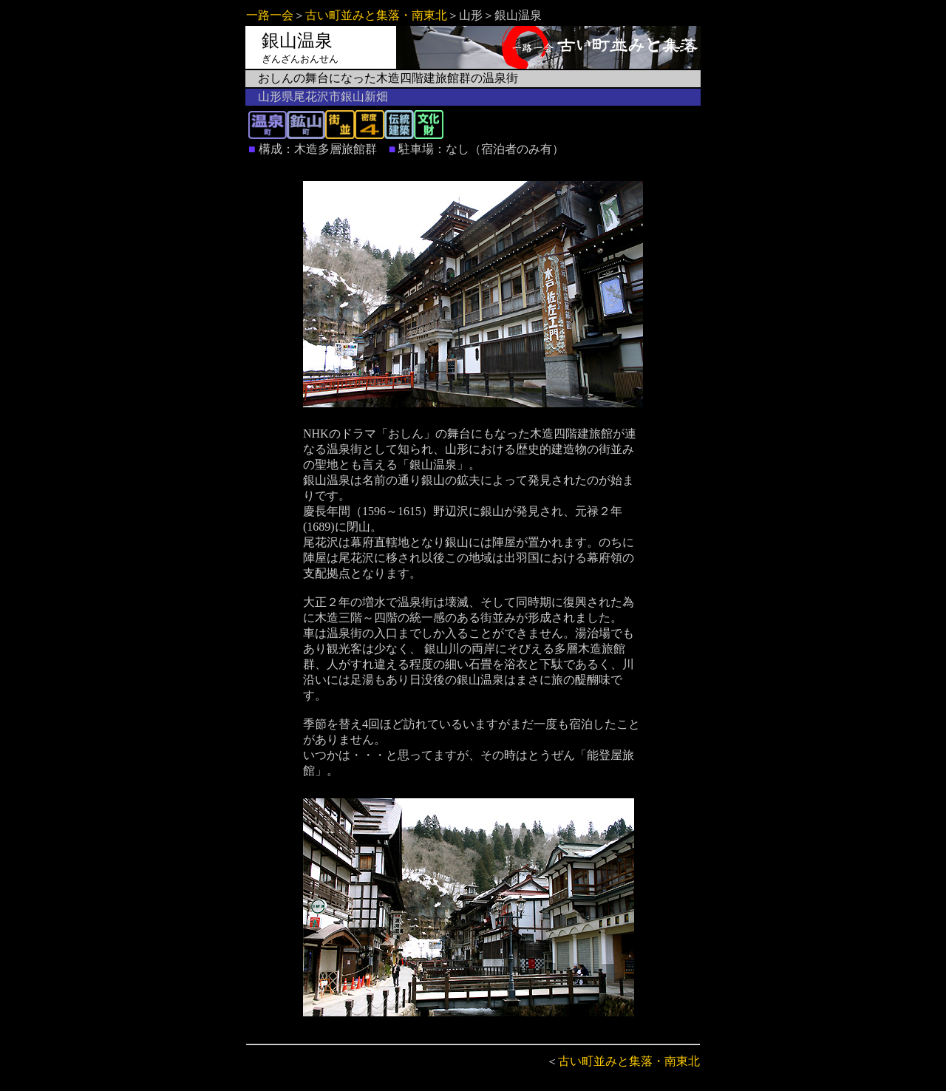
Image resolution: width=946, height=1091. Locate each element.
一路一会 (269, 15)
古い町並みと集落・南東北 (376, 15)
